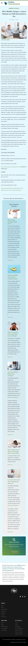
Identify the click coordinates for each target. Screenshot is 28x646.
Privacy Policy (22, 642)
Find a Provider (18, 632)
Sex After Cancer (5, 39)
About (2, 605)
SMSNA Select (4, 626)
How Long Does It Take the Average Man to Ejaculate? (14, 451)
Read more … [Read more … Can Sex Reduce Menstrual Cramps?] (11, 434)
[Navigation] (1, 2)
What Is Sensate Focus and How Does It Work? (13, 334)
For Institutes (4, 628)
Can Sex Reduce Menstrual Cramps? (13, 374)
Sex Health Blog (19, 628)
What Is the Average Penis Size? (12, 222)
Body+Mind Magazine (13, 505)
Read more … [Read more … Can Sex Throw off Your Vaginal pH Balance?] (11, 531)
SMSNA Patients (14, 8)
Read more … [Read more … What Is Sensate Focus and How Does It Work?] (11, 357)
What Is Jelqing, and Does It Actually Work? (13, 277)
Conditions (17, 626)
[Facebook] (22, 596)
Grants (2, 614)
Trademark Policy (14, 642)
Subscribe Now (18, 634)
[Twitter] (20, 596)
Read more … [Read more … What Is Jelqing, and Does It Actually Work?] (11, 317)
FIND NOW (14, 552)
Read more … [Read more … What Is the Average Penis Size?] (11, 260)
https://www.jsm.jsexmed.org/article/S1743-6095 (11, 166)
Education (3, 611)
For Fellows (4, 630)
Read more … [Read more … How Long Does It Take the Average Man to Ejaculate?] (11, 464)
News (2, 607)
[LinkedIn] (24, 596)
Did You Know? (18, 630)
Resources (3, 616)
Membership (4, 609)
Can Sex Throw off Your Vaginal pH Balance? (14, 481)
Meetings (3, 613)
